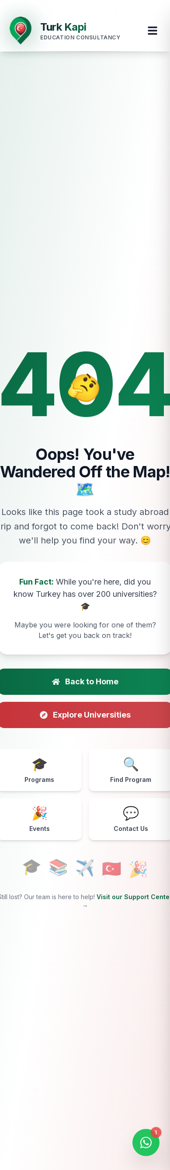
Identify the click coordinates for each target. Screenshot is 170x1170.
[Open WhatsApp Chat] (146, 1144)
